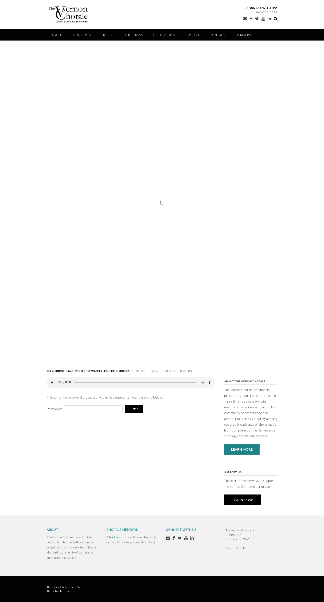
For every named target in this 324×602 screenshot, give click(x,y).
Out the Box (67, 591)
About (57, 35)
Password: (85, 409)
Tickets (108, 35)
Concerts (82, 35)
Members (243, 35)
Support (192, 35)
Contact (217, 35)
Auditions (134, 35)
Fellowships (164, 35)
